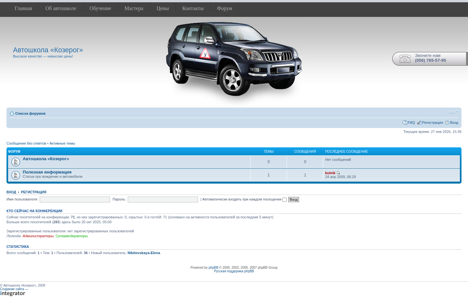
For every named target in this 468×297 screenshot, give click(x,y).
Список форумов (30, 113)
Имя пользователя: (22, 199)
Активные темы (62, 143)
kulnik (330, 173)
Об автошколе (61, 8)
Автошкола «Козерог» (46, 158)
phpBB (213, 267)
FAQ (411, 122)
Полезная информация (47, 172)
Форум (224, 8)
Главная (23, 8)
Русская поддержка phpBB (234, 271)
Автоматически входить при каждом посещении (244, 199)
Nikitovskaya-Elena (143, 253)
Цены (163, 8)
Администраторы (37, 236)
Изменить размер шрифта (453, 112)
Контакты (193, 8)
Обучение (100, 8)
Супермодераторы (72, 236)
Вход (454, 122)
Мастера (133, 8)
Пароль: (119, 199)
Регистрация (432, 122)
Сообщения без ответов (26, 143)
